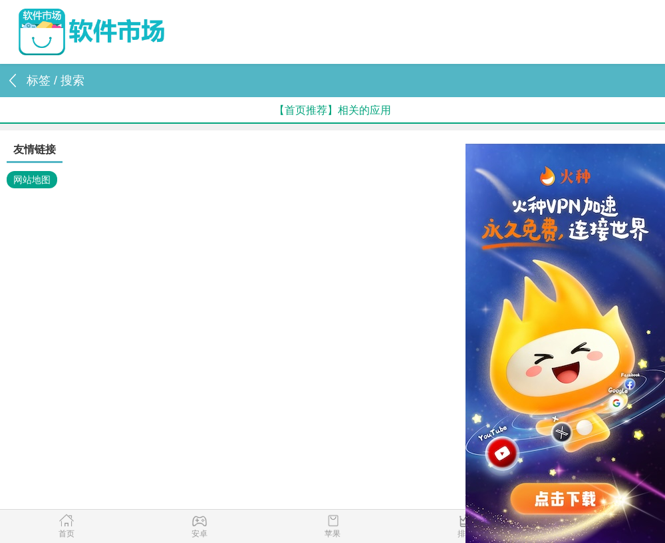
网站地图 (32, 179)
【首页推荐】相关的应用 (332, 110)
